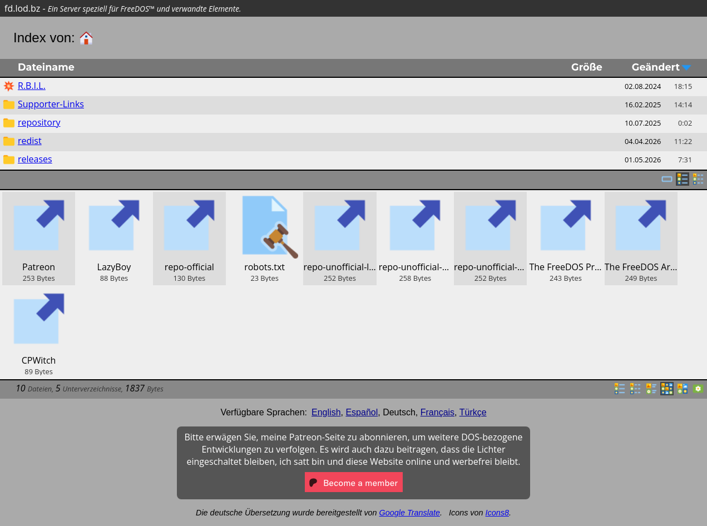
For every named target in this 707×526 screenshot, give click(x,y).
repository (39, 122)
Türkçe (473, 412)
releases (35, 159)
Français (437, 412)
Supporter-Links (51, 104)
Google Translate (409, 512)
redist (30, 141)
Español (361, 412)
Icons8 (497, 512)
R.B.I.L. (32, 86)
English (326, 412)
